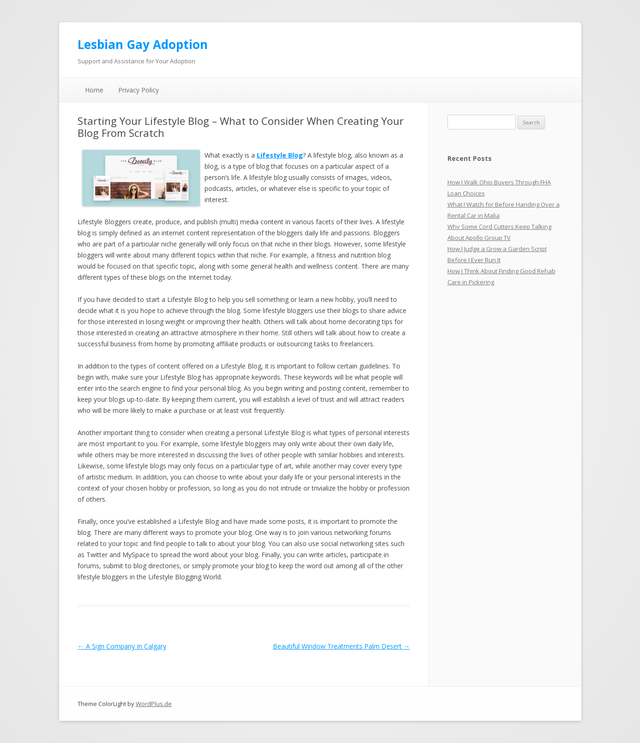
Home (94, 90)
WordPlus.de (154, 704)
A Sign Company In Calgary (122, 646)
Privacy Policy (138, 90)
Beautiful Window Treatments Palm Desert (341, 646)
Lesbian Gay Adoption (143, 44)
